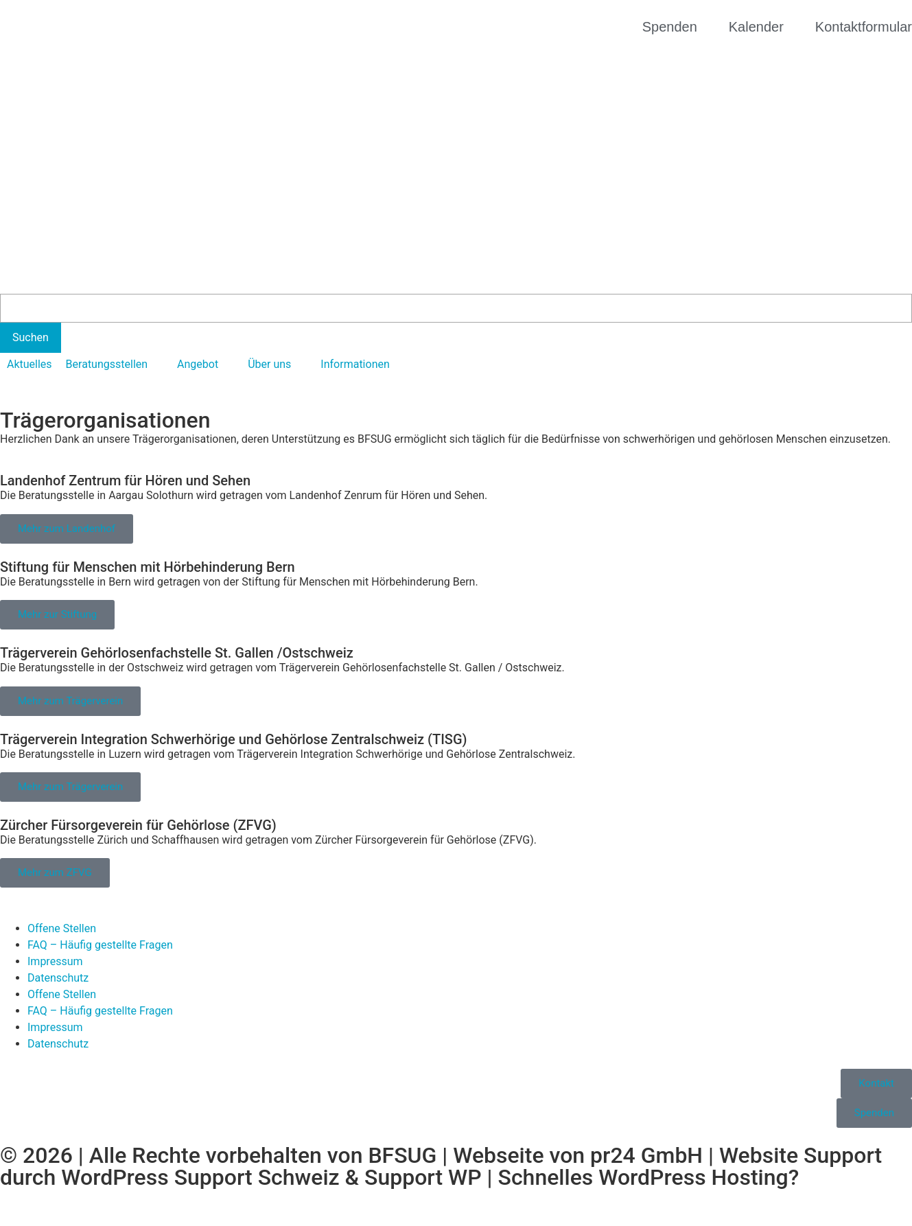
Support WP (423, 1177)
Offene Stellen (61, 928)
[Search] (456, 308)
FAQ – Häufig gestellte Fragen (100, 944)
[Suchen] (30, 338)
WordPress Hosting (693, 1177)
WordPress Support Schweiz (200, 1177)
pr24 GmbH (646, 1155)
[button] (114, 364)
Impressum (55, 961)
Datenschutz (58, 977)
